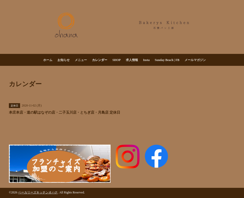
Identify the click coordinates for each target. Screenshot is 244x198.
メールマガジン (195, 60)
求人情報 (132, 60)
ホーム (47, 60)
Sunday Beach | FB (167, 60)
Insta (146, 60)
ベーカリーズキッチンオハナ (38, 192)
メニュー (81, 60)
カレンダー (99, 60)
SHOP (116, 60)
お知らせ (63, 60)
